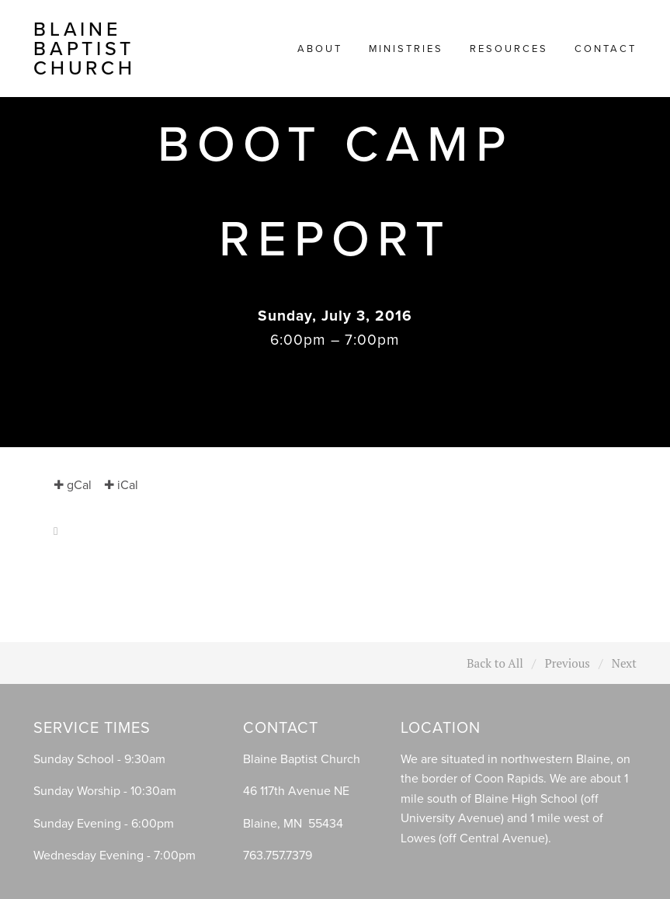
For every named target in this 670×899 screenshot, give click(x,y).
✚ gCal (73, 484)
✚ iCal (121, 484)
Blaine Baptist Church (84, 48)
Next (624, 663)
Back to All (495, 663)
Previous (567, 663)
